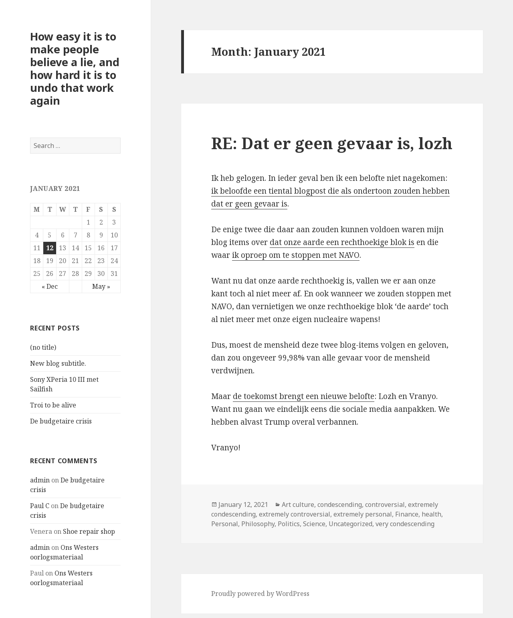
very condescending (405, 523)
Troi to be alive (53, 405)
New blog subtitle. (58, 363)
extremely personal (362, 514)
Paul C (39, 505)
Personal (224, 523)
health (431, 514)
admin (40, 480)
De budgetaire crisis (61, 421)
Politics (289, 523)
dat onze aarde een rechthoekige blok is (342, 242)
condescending (339, 504)
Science (314, 523)
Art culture (298, 504)
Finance (406, 514)
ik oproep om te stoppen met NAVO (296, 255)
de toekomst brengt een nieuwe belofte (303, 396)
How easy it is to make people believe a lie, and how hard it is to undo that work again (74, 68)
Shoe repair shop (89, 531)
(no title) (43, 347)
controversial (385, 504)
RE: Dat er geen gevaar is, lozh (331, 143)
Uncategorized (350, 523)
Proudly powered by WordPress (260, 593)
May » (101, 286)
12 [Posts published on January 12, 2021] (49, 247)
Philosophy (258, 523)
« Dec (50, 286)
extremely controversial (294, 514)
